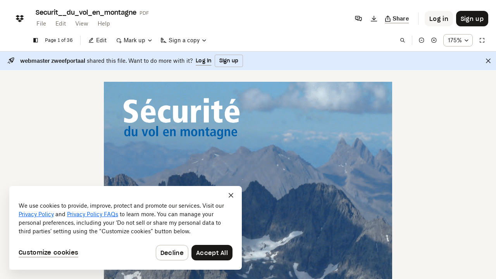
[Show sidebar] (35, 40)
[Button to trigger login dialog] (439, 18)
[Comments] (358, 18)
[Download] (374, 18)
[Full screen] (482, 40)
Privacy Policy (36, 214)
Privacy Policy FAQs (92, 214)
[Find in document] (402, 40)
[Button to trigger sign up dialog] (472, 18)
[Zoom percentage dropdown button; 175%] (458, 40)
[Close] (488, 61)
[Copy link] (397, 18)
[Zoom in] (434, 40)
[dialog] (125, 228)
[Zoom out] (421, 40)
